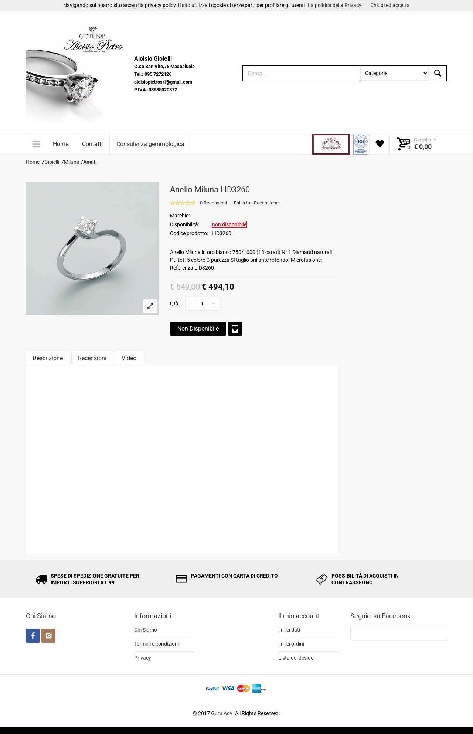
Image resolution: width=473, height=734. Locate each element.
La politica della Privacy (334, 5)
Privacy (142, 658)
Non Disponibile (198, 328)
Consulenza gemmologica (150, 144)
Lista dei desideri (297, 658)
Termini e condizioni (156, 644)
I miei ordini (291, 644)
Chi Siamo (145, 630)
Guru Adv (221, 713)
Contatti (92, 144)
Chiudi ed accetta (390, 5)
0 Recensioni (213, 203)
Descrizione (48, 358)
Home (60, 144)
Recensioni (92, 358)
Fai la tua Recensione (256, 203)
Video (129, 358)
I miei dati (289, 630)
